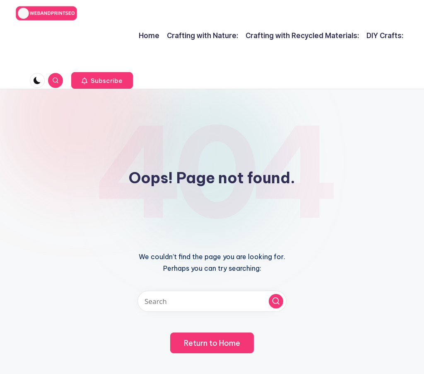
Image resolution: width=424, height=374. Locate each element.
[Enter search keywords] (212, 301)
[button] (102, 80)
